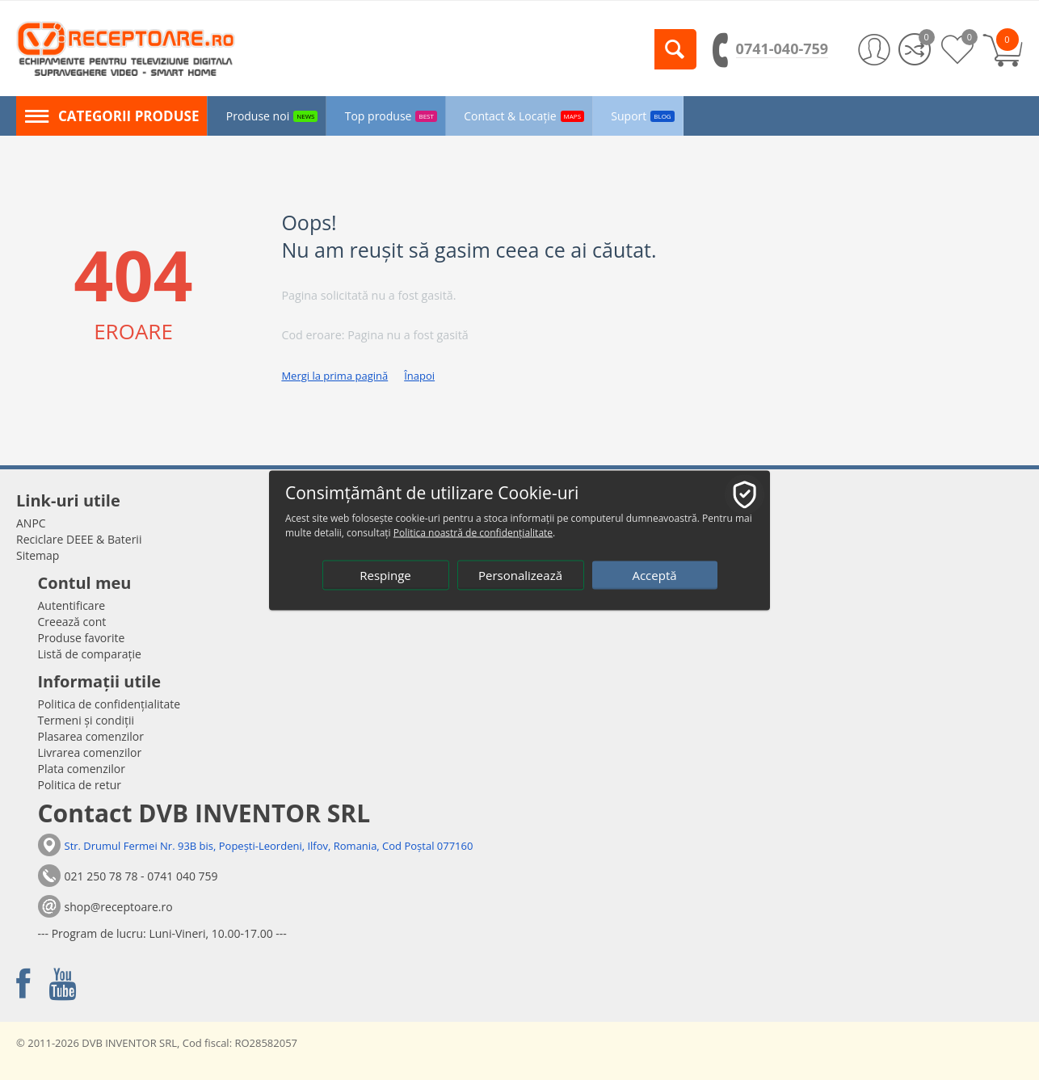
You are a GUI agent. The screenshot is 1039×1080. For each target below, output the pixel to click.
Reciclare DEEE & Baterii (78, 539)
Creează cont (72, 621)
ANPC (31, 523)
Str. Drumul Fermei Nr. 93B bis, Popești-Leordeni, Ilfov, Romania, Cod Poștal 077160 (269, 845)
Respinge (385, 574)
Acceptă (654, 574)
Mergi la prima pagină (334, 375)
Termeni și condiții (86, 720)
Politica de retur (80, 784)
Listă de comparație (89, 654)
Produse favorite (81, 637)
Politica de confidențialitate (109, 704)
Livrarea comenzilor (90, 752)
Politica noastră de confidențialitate (473, 532)
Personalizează (520, 574)
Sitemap (37, 555)
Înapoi (419, 375)
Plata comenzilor (81, 768)
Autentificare (72, 605)
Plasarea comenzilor (91, 736)
